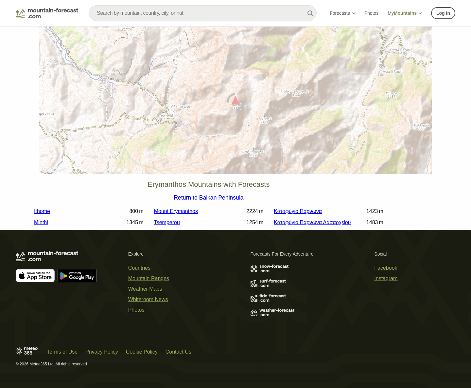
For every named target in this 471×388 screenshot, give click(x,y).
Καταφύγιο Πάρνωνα (298, 211)
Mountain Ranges (148, 278)
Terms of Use (62, 352)
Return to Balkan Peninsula (208, 198)
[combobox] (203, 13)
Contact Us (178, 352)
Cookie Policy (142, 352)
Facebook (385, 268)
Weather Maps (145, 289)
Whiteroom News (148, 299)
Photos (371, 13)
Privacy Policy (101, 352)
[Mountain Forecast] (47, 13)
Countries (139, 268)
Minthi (41, 222)
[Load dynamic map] (235, 103)
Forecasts (342, 13)
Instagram (385, 278)
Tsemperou (167, 222)
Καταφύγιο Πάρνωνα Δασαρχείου (312, 222)
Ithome (42, 211)
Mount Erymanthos (176, 211)
